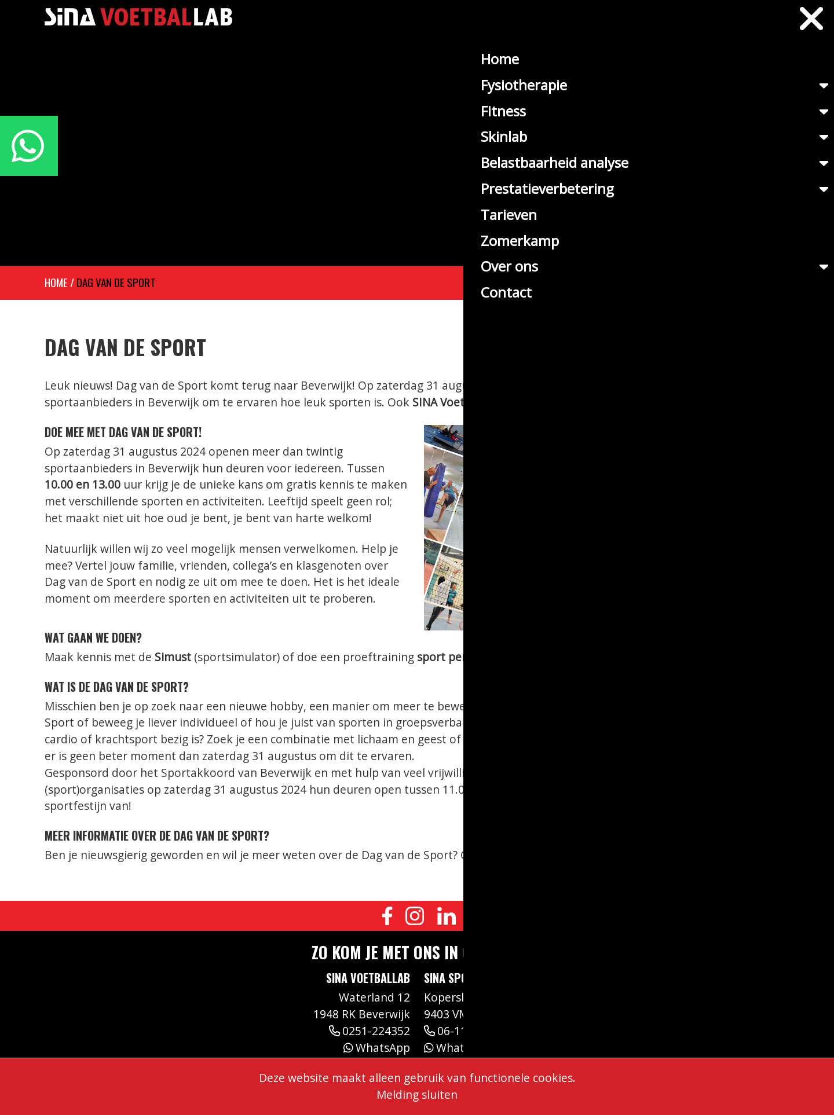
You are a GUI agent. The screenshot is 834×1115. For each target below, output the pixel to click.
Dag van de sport (115, 282)
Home (56, 282)
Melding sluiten (417, 1094)
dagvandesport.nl (612, 855)
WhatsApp (376, 1047)
